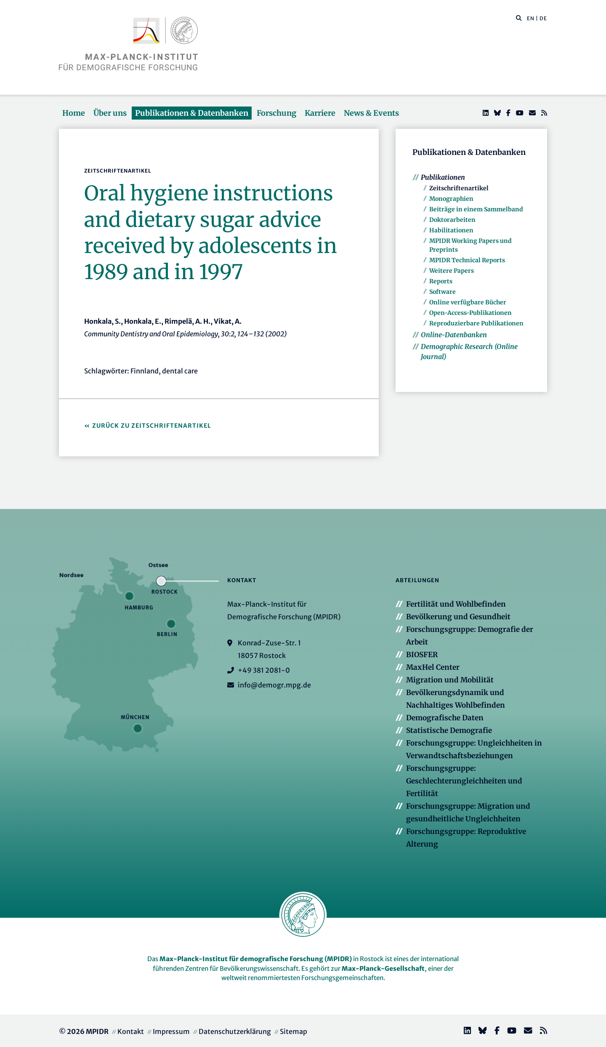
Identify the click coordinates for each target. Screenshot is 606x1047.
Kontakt (130, 1031)
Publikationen (443, 177)
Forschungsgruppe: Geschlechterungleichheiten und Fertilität (464, 781)
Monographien (451, 198)
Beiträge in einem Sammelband (476, 209)
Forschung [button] (276, 113)
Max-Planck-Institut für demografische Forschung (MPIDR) (255, 959)
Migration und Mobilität (450, 680)
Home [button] (73, 113)
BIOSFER (422, 654)
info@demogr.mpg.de (274, 685)
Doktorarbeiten (452, 220)
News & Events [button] (371, 113)
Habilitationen (451, 230)
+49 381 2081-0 (264, 670)
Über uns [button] (110, 113)
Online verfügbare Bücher (467, 302)
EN (530, 18)
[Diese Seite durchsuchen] (514, 18)
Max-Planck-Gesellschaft (383, 968)
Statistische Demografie (449, 730)
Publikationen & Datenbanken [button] (191, 113)
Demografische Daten (445, 717)
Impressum (171, 1031)
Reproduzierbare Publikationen (476, 323)
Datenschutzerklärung (235, 1031)
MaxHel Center (433, 667)
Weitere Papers (451, 270)
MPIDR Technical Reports (467, 260)
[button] (519, 17)
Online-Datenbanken (454, 334)
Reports (440, 281)
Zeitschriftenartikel (459, 188)
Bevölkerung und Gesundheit (458, 616)
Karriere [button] (320, 113)
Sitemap (293, 1031)
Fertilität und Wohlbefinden (456, 604)
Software (442, 292)
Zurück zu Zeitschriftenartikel (151, 425)
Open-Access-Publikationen (470, 313)
